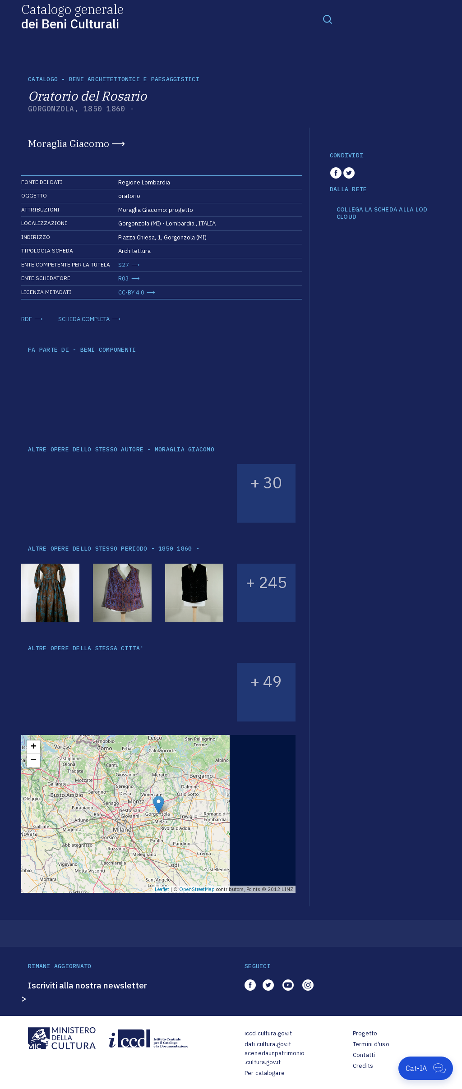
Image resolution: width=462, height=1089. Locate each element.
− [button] (34, 760)
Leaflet (162, 889)
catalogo (43, 79)
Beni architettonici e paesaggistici (134, 79)
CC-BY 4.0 (131, 292)
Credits (363, 1066)
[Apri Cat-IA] (425, 1068)
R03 (123, 278)
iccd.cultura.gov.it (268, 1033)
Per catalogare (265, 1073)
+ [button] (34, 747)
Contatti (364, 1055)
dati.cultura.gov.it (268, 1044)
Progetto (365, 1033)
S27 (123, 265)
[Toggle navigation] (328, 19)
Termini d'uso (371, 1044)
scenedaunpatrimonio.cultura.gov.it (275, 1057)
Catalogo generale (72, 16)
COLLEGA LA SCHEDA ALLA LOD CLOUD (382, 213)
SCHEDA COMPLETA (84, 319)
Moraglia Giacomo (68, 143)
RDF (26, 319)
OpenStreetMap (197, 889)
